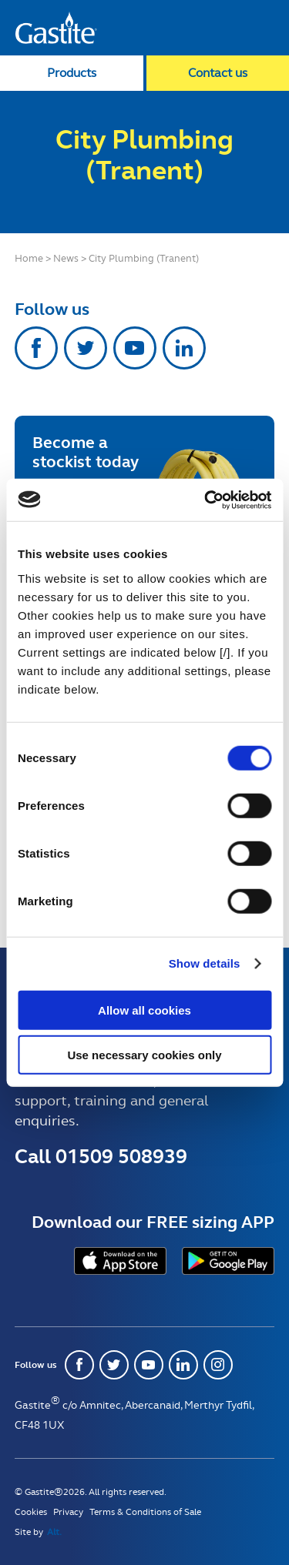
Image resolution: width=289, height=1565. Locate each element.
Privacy (68, 1512)
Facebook (36, 348)
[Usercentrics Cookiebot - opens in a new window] (205, 500)
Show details (204, 963)
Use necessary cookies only (144, 1055)
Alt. (54, 1532)
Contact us (217, 73)
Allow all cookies (144, 1009)
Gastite (56, 28)
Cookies (31, 1512)
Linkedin (184, 348)
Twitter (85, 348)
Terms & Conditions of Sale (145, 1512)
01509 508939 (121, 1156)
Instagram (218, 1364)
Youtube (134, 348)
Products (71, 73)
